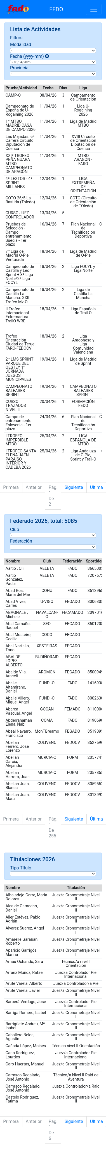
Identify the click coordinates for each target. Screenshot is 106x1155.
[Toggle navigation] (94, 9)
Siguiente (74, 487)
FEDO (56, 9)
